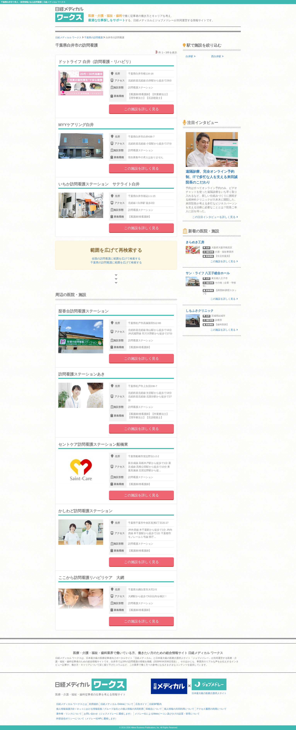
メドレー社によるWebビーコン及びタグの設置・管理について (167, 713)
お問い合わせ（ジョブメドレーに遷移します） (108, 713)
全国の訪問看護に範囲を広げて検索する (116, 258)
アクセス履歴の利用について (211, 709)
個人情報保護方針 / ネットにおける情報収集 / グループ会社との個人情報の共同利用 (100, 709)
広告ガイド (141, 704)
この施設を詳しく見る (141, 109)
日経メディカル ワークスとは (71, 704)
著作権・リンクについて (69, 713)
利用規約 (93, 704)
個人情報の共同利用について (179, 709)
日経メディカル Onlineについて (116, 704)
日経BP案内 (155, 704)
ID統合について (154, 709)
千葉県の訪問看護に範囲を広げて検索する (116, 262)
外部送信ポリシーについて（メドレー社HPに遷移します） (86, 718)
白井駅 (191, 56)
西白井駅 (217, 56)
